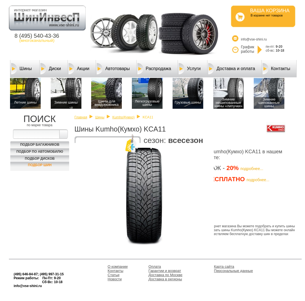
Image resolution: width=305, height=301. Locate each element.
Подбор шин (40, 165)
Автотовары (113, 68)
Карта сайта (224, 266)
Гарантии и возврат (165, 271)
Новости (115, 279)
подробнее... (251, 168)
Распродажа (154, 68)
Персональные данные (233, 271)
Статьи (113, 275)
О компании (118, 266)
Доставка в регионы (165, 279)
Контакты (276, 68)
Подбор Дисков (40, 159)
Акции (79, 68)
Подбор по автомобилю (39, 152)
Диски (50, 68)
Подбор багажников (39, 145)
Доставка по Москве (166, 275)
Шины (21, 68)
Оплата (155, 266)
